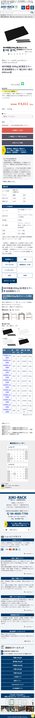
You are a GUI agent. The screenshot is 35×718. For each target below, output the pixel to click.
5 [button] (20, 54)
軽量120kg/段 (17, 658)
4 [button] (17, 54)
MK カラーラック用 (9, 281)
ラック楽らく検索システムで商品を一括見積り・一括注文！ (17, 150)
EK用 (9, 275)
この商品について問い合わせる (17, 136)
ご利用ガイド (17, 677)
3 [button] (15, 54)
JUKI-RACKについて (17, 684)
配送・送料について (9, 181)
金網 (25, 259)
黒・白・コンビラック (16, 17)
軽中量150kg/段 (17, 661)
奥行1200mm (5, 17)
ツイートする (15, 84)
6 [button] (23, 54)
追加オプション (6, 426)
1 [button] (9, 54)
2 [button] (12, 54)
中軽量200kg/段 (17, 665)
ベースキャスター (9, 270)
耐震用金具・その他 (25, 265)
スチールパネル (9, 265)
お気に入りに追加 (17, 142)
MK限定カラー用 (14, 434)
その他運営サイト (17, 688)
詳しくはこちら (28, 553)
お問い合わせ (13, 530)
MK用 (25, 275)
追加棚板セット (9, 259)
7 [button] (26, 54)
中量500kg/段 (17, 673)
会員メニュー (17, 681)
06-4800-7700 (19, 513)
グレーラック (28, 17)
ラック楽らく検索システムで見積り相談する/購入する (19, 524)
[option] (17, 37)
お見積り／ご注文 (17, 130)
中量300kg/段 (17, 669)
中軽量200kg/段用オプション (20, 427)
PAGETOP (33, 716)
